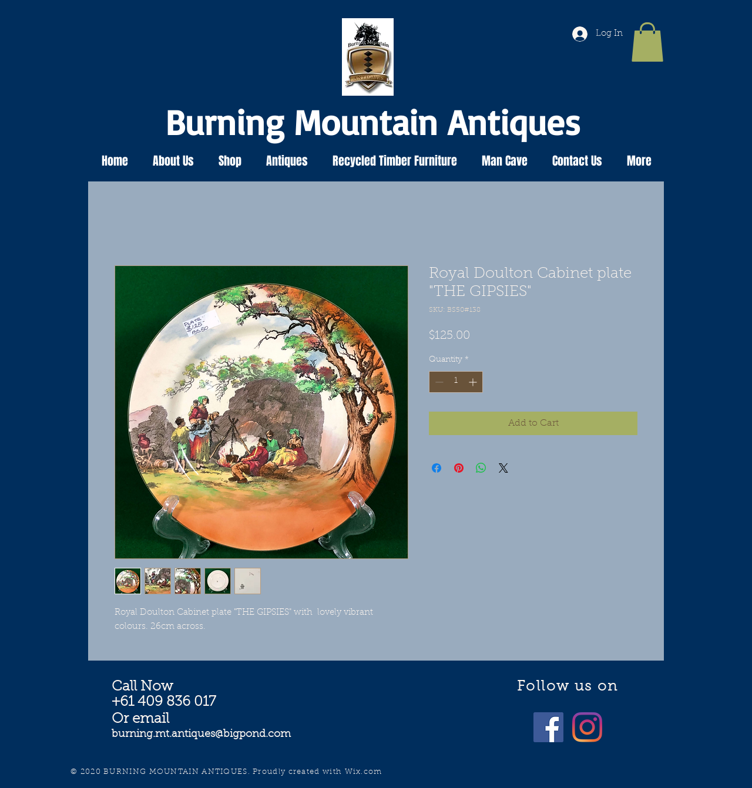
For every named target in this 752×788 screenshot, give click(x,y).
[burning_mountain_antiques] (587, 727)
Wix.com (363, 772)
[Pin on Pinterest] (459, 468)
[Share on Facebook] (436, 468)
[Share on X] (503, 468)
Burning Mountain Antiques (372, 121)
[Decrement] (438, 382)
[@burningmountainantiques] (548, 727)
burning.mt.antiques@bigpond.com (201, 734)
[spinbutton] (455, 382)
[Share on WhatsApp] (481, 468)
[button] (647, 42)
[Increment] (473, 382)
